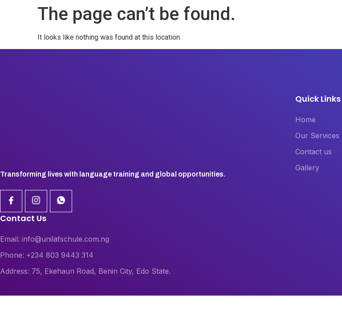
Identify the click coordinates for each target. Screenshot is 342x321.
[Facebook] (11, 201)
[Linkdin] (36, 201)
